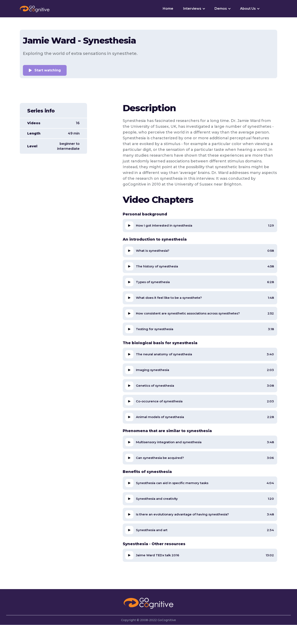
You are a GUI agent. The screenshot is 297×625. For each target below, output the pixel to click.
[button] (194, 8)
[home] (35, 8)
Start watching (47, 70)
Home (168, 9)
